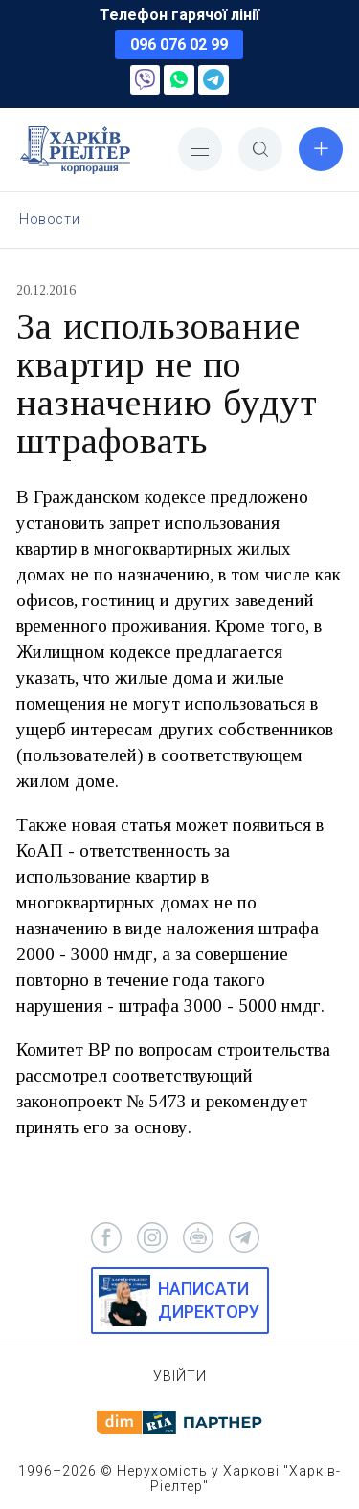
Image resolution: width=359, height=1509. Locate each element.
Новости (49, 219)
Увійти (180, 1376)
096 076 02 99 (179, 44)
